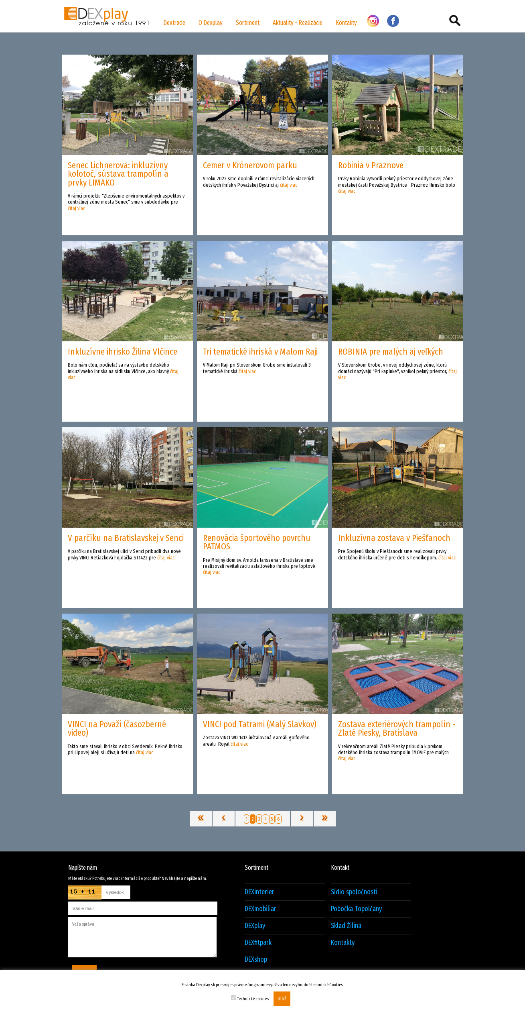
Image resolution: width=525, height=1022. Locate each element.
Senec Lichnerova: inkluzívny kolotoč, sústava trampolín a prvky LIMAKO (118, 174)
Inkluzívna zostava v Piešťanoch (394, 537)
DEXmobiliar (260, 909)
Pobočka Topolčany (356, 909)
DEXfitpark (258, 942)
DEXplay (255, 926)
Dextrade (174, 23)
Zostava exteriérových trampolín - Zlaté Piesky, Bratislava (396, 728)
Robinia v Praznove (370, 165)
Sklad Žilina (346, 926)
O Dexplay (211, 23)
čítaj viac (76, 208)
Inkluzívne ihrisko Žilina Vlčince (122, 351)
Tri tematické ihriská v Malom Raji (260, 351)
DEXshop (256, 959)
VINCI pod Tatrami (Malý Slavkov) (259, 724)
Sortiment (247, 23)
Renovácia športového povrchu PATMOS (256, 542)
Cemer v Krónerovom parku (250, 165)
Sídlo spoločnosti (354, 892)
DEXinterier (259, 892)
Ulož (282, 998)
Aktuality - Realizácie (297, 23)
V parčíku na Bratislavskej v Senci (126, 537)
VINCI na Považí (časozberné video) (117, 728)
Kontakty (346, 23)
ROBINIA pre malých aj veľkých (390, 351)
